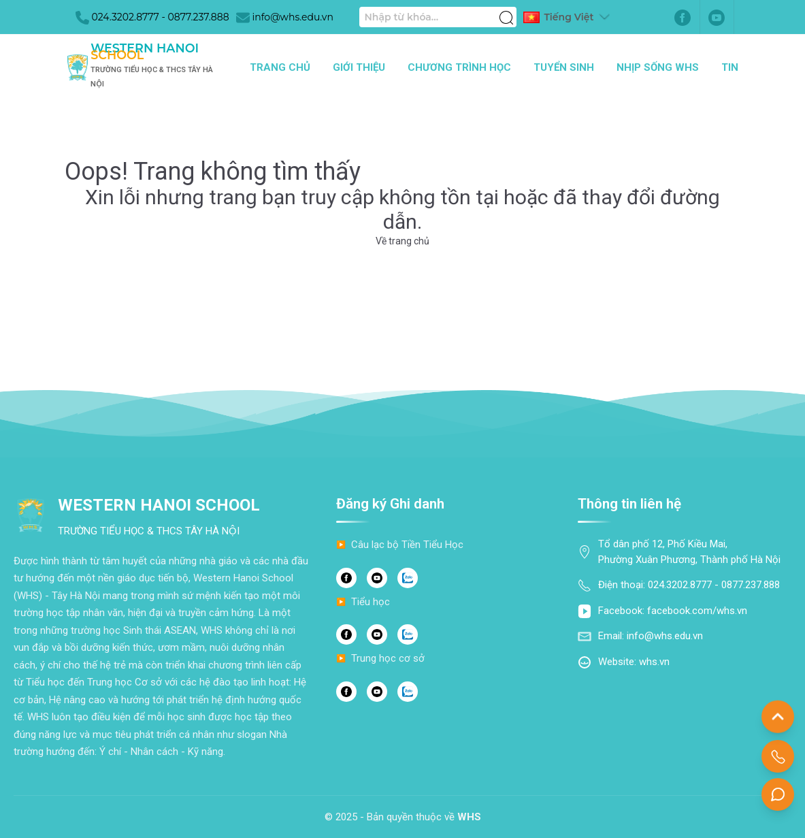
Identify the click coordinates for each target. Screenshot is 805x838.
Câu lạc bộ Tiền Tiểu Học (407, 544)
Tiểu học (370, 602)
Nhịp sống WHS (658, 67)
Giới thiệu (359, 67)
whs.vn (654, 662)
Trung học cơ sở (388, 658)
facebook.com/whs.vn (697, 611)
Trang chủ (280, 67)
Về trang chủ (402, 241)
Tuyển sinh (563, 67)
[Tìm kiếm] (506, 10)
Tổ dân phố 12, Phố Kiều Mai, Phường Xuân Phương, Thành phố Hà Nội (689, 552)
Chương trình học (459, 67)
